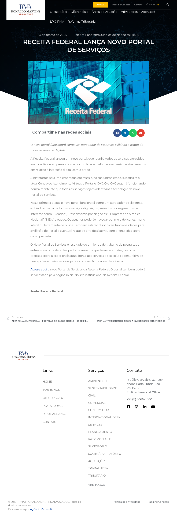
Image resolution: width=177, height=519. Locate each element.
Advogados (129, 11)
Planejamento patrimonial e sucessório (100, 439)
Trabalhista (98, 468)
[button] (168, 5)
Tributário (97, 475)
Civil (91, 395)
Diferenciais (79, 11)
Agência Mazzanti (41, 509)
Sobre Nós (51, 389)
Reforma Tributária (82, 21)
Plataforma (52, 405)
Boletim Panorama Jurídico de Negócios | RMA (106, 35)
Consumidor (98, 410)
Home (47, 381)
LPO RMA (57, 21)
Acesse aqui (39, 269)
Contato (49, 422)
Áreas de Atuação (104, 11)
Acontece (148, 11)
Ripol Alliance (55, 414)
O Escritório (58, 11)
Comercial (97, 403)
